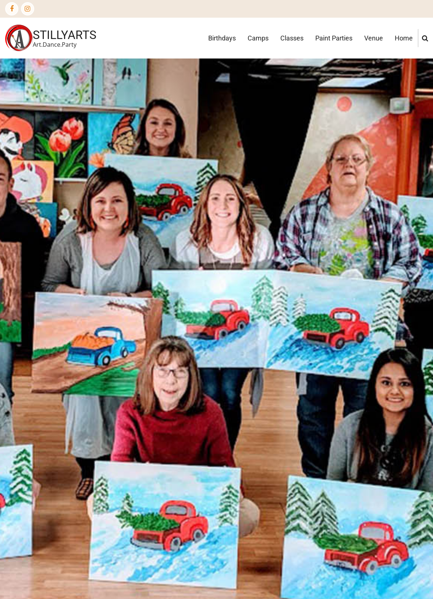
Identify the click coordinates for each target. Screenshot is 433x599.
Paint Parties (333, 38)
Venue (373, 38)
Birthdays (222, 38)
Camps (258, 38)
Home (404, 38)
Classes (292, 38)
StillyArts (64, 35)
